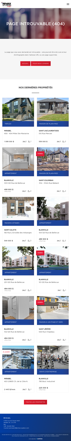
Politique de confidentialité (20, 436)
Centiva (39, 438)
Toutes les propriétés (35, 402)
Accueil (25, 63)
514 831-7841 (10, 426)
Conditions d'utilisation (36, 436)
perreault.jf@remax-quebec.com (19, 428)
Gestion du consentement (51, 436)
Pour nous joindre (41, 63)
